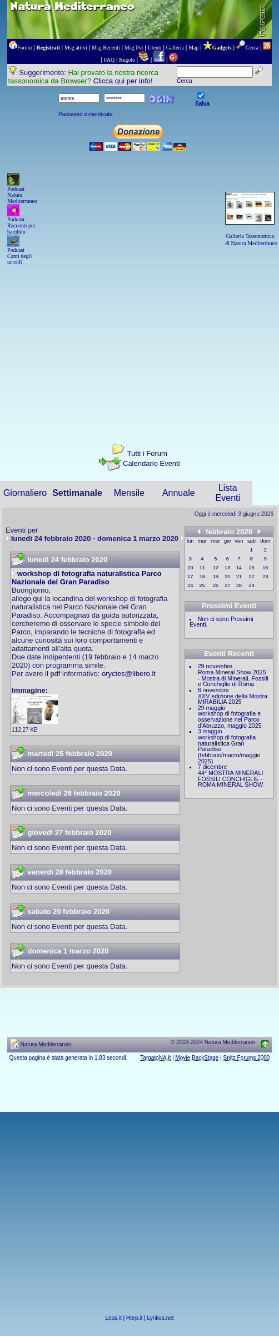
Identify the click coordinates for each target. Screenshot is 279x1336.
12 (215, 567)
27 (227, 585)
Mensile (129, 493)
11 (202, 567)
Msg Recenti (106, 47)
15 (251, 567)
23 (265, 576)
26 (215, 585)
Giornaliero (25, 493)
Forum (24, 47)
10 (190, 567)
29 (251, 585)
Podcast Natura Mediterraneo (22, 195)
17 (190, 576)
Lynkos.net (160, 1318)
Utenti (155, 47)
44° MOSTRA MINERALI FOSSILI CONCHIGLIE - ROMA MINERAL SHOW (230, 778)
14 (239, 567)
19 (215, 576)
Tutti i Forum (147, 453)
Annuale (178, 493)
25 (202, 585)
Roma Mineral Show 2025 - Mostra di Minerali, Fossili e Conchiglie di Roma (233, 678)
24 (190, 585)
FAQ (109, 60)
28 (239, 585)
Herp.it (134, 1318)
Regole (126, 60)
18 (202, 576)
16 (265, 567)
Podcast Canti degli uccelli (19, 256)
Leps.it (113, 1318)
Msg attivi (75, 47)
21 (239, 576)
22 (251, 576)
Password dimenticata (85, 114)
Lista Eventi (228, 493)
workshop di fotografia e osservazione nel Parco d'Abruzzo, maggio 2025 (230, 719)
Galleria (175, 47)
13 (227, 567)
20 (227, 576)
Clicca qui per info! (123, 81)
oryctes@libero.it (129, 673)
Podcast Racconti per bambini (21, 225)
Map (193, 47)
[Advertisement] (139, 345)
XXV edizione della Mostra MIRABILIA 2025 (232, 699)
